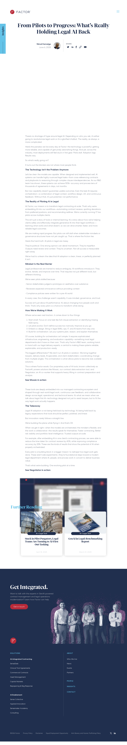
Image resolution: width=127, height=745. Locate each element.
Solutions (15, 653)
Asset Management (18, 677)
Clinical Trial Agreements (20, 668)
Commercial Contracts (19, 672)
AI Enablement (16, 695)
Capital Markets (16, 681)
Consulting (14, 713)
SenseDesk (14, 663)
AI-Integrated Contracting (21, 659)
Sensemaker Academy (19, 708)
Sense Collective (16, 699)
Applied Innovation (17, 704)
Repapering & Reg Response (21, 686)
